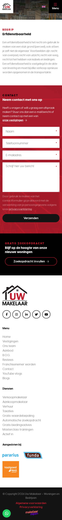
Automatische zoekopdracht (21, 420)
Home (6, 337)
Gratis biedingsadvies (17, 425)
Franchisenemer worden (19, 364)
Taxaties (8, 411)
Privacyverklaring (31, 507)
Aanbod (7, 350)
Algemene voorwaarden (31, 503)
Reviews (7, 360)
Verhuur (7, 406)
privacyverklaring (20, 209)
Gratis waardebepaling (18, 416)
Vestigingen (10, 341)
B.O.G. (6, 355)
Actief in (7, 434)
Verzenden (31, 218)
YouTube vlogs (12, 373)
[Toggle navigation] (55, 6)
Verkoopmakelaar (14, 397)
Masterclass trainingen (17, 429)
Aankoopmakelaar (15, 402)
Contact (8, 369)
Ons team (9, 346)
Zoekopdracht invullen (31, 261)
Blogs (6, 378)
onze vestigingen (14, 120)
